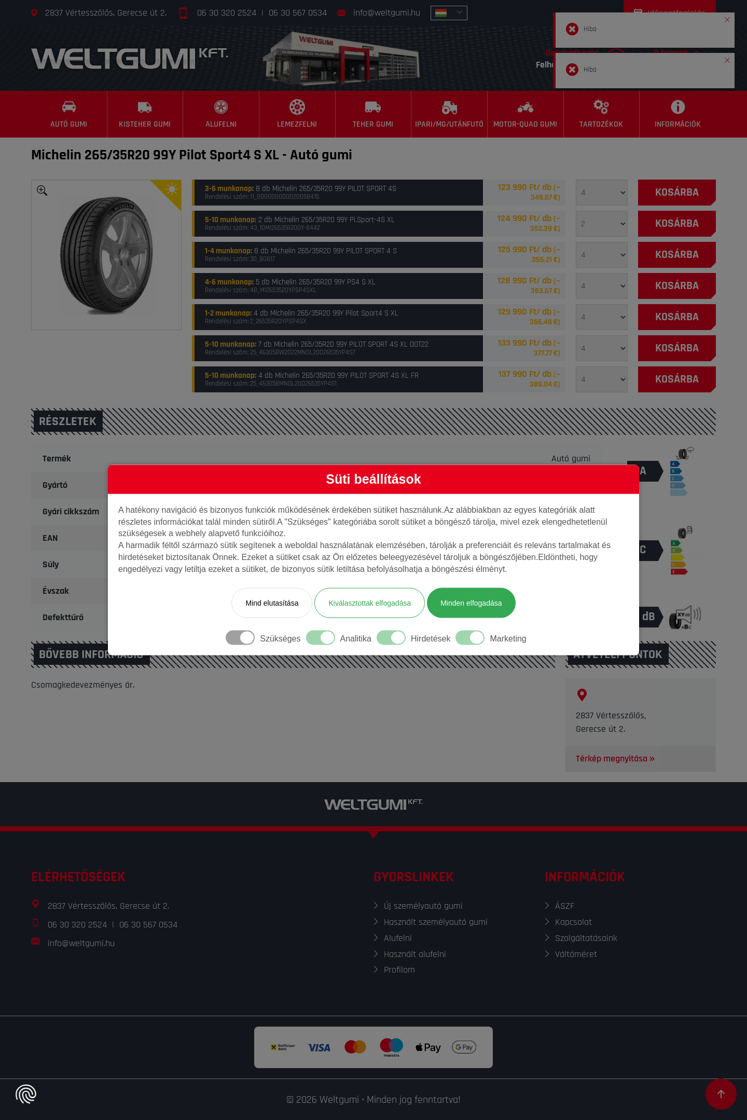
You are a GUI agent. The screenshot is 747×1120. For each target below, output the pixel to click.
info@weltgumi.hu (386, 13)
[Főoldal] (129, 58)
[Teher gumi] (374, 114)
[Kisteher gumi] (145, 114)
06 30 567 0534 (298, 13)
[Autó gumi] (69, 114)
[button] (727, 17)
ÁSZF (564, 906)
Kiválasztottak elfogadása (369, 602)
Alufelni (398, 938)
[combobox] (449, 13)
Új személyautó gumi (423, 906)
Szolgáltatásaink (586, 938)
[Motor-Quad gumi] (526, 114)
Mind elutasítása (271, 602)
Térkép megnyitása (616, 758)
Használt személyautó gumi (436, 922)
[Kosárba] (677, 193)
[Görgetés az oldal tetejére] (721, 1094)
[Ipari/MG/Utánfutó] (449, 114)
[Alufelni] (221, 114)
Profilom (399, 970)
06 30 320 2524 (226, 13)
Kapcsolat (573, 922)
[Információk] (678, 114)
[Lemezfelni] (297, 114)
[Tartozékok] (602, 114)
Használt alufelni (415, 954)
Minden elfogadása (471, 602)
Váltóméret (576, 954)
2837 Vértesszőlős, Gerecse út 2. (106, 13)
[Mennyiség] (602, 193)
